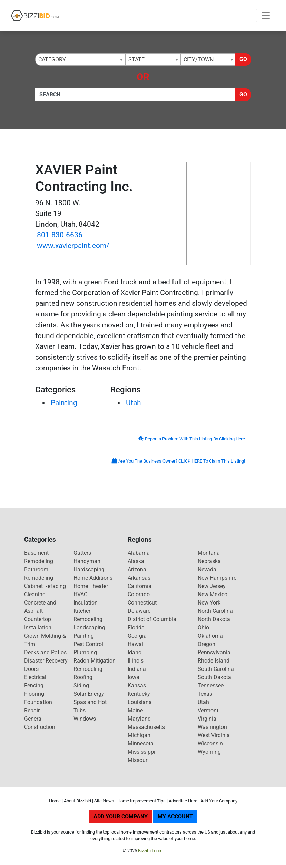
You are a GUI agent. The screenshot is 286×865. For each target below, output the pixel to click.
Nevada (207, 569)
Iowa (133, 677)
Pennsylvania (214, 652)
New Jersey (212, 586)
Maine (135, 710)
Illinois (136, 660)
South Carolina (216, 669)
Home (55, 801)
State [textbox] (136, 59)
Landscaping (89, 627)
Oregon (206, 644)
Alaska (136, 561)
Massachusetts (146, 727)
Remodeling (87, 669)
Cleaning (35, 594)
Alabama (139, 553)
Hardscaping (89, 569)
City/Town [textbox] (199, 59)
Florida (136, 627)
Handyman (86, 561)
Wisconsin (210, 743)
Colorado (139, 594)
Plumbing (85, 652)
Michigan (139, 735)
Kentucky (139, 694)
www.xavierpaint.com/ (73, 245)
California (139, 586)
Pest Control (88, 644)
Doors (31, 669)
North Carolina (215, 611)
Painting (64, 403)
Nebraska (209, 561)
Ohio (203, 627)
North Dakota (214, 619)
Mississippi (141, 752)
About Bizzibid (77, 801)
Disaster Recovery (46, 660)
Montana (209, 553)
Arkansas (139, 577)
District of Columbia (152, 619)
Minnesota (141, 743)
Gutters (82, 553)
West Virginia (214, 735)
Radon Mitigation (94, 660)
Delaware (139, 611)
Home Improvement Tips (141, 801)
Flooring (34, 694)
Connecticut (142, 602)
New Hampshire (217, 577)
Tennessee (211, 685)
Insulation (85, 602)
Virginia (207, 718)
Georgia (137, 636)
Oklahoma (210, 636)
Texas (205, 694)
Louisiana (140, 702)
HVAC (80, 594)
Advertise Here (183, 801)
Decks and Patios (45, 652)
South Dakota (214, 677)
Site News (104, 801)
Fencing (33, 685)
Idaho (134, 652)
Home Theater (90, 586)
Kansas (137, 685)
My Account (175, 816)
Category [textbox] (52, 59)
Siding (81, 685)
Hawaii (136, 644)
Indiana (137, 669)
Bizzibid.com (150, 850)
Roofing (82, 677)
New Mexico (212, 594)
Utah (133, 403)
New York (209, 602)
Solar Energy (88, 694)
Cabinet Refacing (45, 586)
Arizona (137, 569)
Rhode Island (213, 660)
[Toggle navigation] (265, 15)
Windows (84, 718)
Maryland (139, 718)
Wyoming (209, 752)
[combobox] (80, 59)
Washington (212, 727)
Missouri (138, 760)
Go (243, 59)
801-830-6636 (59, 235)
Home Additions (92, 577)
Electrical (35, 677)
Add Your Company (218, 801)
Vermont (208, 710)
